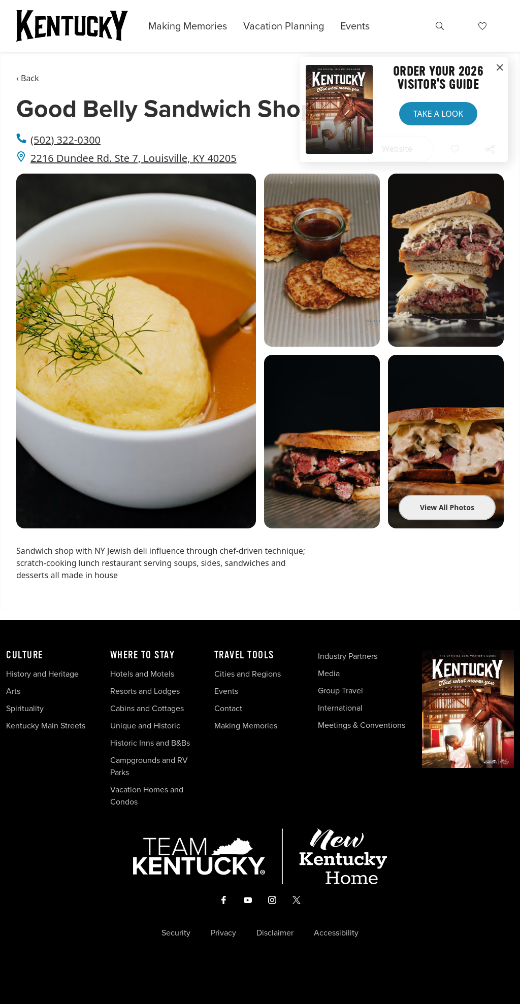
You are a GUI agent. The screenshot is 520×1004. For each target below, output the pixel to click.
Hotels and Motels (142, 674)
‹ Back (27, 78)
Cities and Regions (247, 674)
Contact (228, 708)
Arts (13, 691)
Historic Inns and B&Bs (150, 743)
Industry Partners (347, 656)
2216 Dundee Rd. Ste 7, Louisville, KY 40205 (133, 158)
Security (175, 933)
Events (355, 26)
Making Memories (187, 26)
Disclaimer (275, 933)
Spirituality (26, 708)
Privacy (223, 933)
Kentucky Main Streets (45, 725)
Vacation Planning (283, 26)
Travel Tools (244, 655)
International (340, 708)
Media (329, 673)
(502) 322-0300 (65, 140)
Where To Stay (142, 655)
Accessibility (336, 933)
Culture (24, 655)
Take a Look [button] (438, 113)
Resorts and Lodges (145, 691)
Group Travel (340, 690)
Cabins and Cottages (147, 708)
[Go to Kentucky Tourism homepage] (72, 26)
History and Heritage (43, 674)
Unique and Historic (145, 725)
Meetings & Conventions (361, 725)
